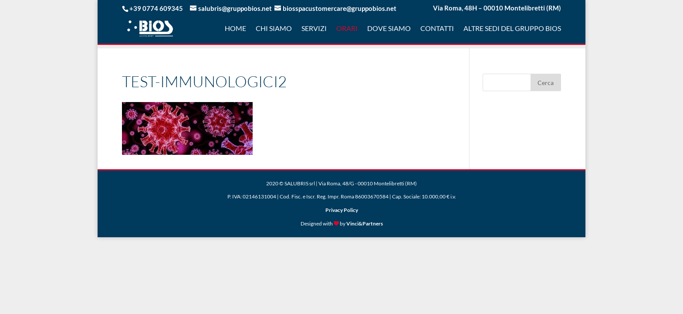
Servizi (314, 28)
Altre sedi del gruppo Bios (512, 28)
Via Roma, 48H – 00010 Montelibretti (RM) (497, 8)
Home (235, 28)
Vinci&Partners (364, 223)
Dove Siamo (389, 28)
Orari (347, 28)
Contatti (437, 28)
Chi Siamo (274, 28)
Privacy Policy (341, 210)
